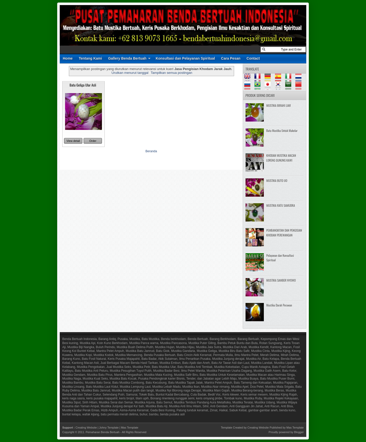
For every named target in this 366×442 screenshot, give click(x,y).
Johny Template (109, 427)
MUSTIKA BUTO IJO (276, 180)
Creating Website (86, 427)
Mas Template (129, 427)
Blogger (299, 432)
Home (68, 58)
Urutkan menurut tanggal (130, 73)
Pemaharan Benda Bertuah (102, 432)
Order (92, 140)
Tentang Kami (90, 58)
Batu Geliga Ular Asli (83, 85)
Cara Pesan (230, 58)
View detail (73, 140)
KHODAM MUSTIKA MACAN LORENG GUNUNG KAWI (281, 157)
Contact (253, 58)
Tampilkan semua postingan (171, 73)
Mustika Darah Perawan (279, 305)
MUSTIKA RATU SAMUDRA (280, 205)
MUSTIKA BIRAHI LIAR (278, 105)
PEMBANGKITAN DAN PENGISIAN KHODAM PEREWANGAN (284, 232)
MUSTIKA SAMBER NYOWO (281, 280)
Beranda (151, 151)
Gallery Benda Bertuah (127, 58)
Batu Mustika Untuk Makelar (282, 130)
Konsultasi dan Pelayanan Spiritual (185, 58)
